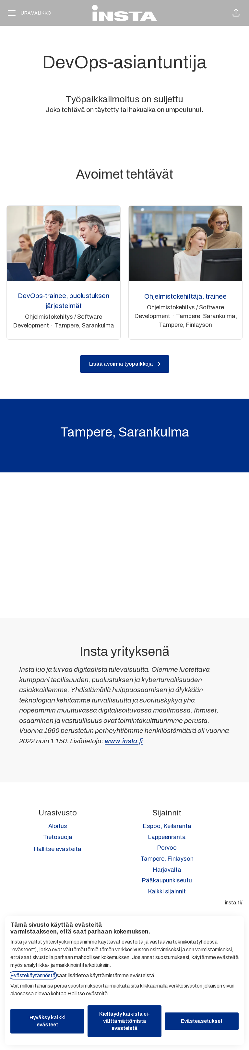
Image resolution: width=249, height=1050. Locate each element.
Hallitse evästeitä (57, 849)
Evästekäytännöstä (32, 975)
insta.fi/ (234, 902)
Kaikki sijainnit (167, 891)
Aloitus (57, 826)
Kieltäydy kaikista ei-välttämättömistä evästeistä (124, 1021)
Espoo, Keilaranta (167, 826)
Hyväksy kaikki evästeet (47, 1021)
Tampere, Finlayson (167, 859)
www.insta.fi (124, 741)
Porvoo (167, 848)
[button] (236, 13)
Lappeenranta (167, 837)
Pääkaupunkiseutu (167, 880)
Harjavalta (167, 870)
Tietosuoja (57, 837)
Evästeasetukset (201, 1021)
